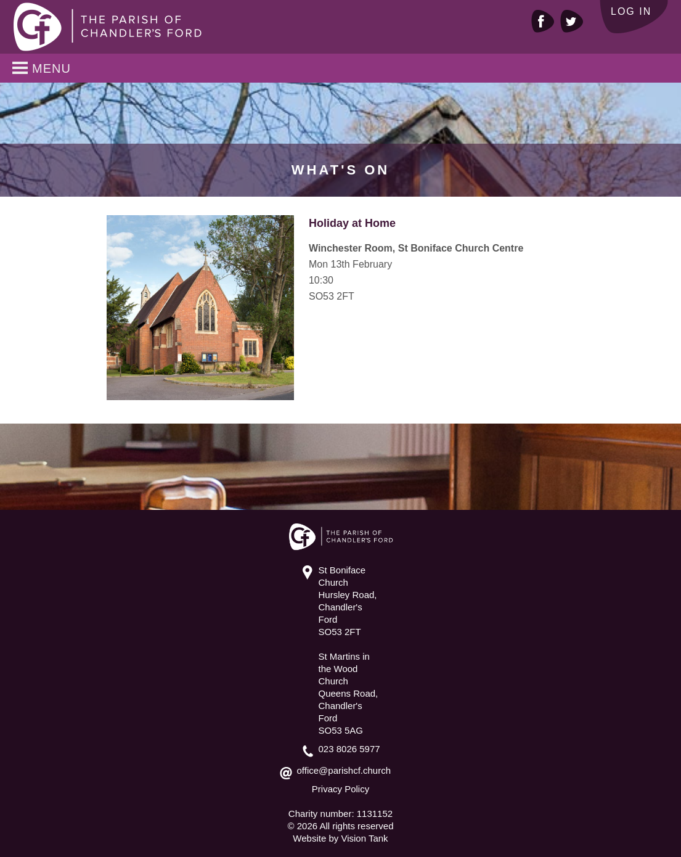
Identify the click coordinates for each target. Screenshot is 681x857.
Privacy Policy (340, 789)
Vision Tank (364, 838)
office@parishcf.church (344, 770)
